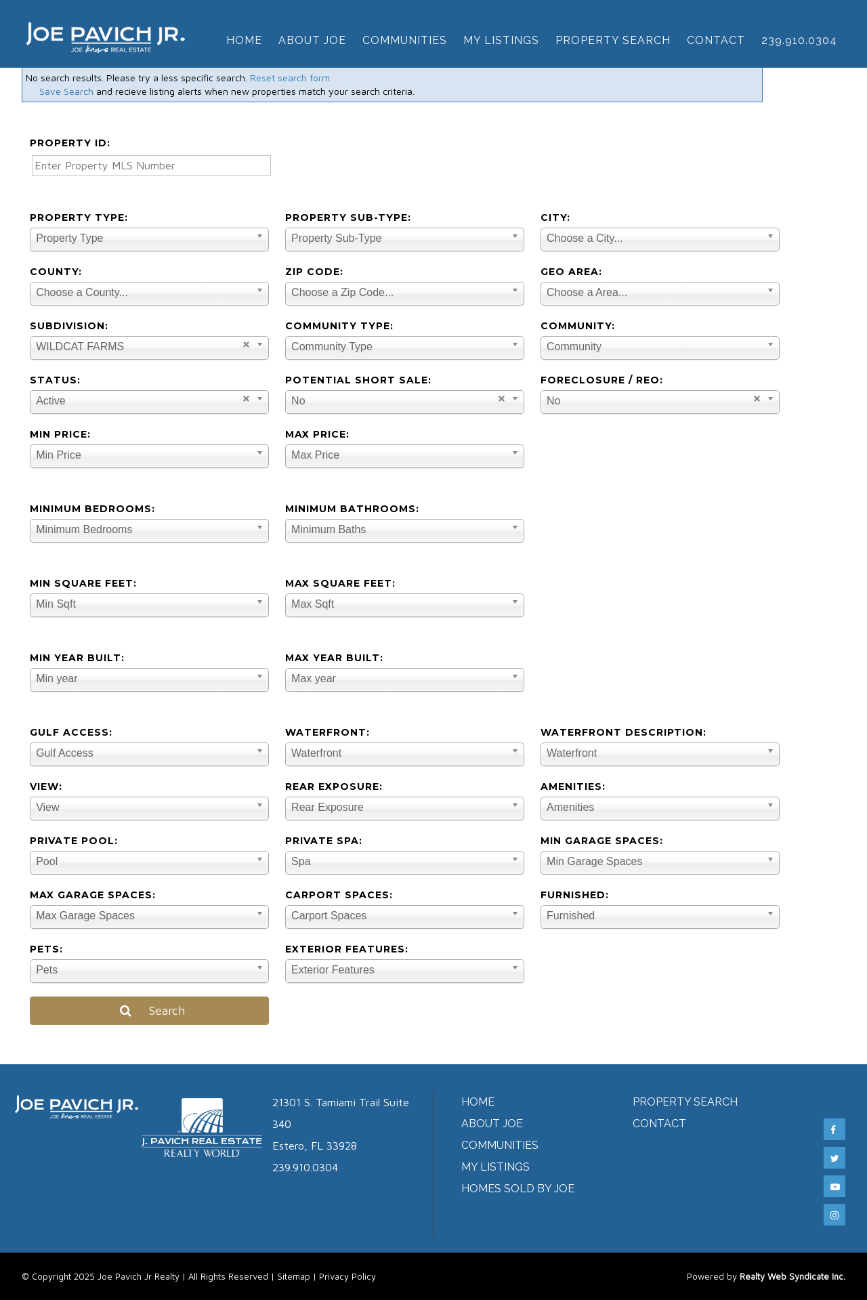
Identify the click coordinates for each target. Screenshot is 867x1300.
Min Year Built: (77, 658)
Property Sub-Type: (348, 217)
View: (46, 786)
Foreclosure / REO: (602, 380)
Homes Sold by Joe (517, 1188)
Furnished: (575, 895)
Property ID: (70, 143)
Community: (578, 326)
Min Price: (60, 434)
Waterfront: (327, 732)
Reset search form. (291, 77)
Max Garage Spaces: (93, 895)
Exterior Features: (346, 949)
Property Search (613, 40)
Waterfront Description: (623, 732)
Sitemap (293, 1276)
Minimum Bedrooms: (92, 509)
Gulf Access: (71, 732)
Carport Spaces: (339, 895)
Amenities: (573, 786)
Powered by (766, 1276)
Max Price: (317, 434)
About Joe (312, 40)
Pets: (46, 949)
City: (555, 217)
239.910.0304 (799, 40)
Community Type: (339, 326)
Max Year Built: (334, 658)
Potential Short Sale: (358, 380)
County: (56, 272)
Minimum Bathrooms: (352, 509)
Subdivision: (69, 326)
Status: (55, 380)
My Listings (501, 40)
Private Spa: (323, 841)
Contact (716, 40)
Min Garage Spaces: (602, 841)
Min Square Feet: (83, 583)
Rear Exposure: (334, 786)
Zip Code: (314, 272)
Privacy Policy (347, 1276)
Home (244, 40)
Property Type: (79, 217)
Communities (404, 40)
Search (149, 1011)
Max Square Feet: (340, 583)
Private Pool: (74, 841)
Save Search (66, 91)
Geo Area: (571, 272)
